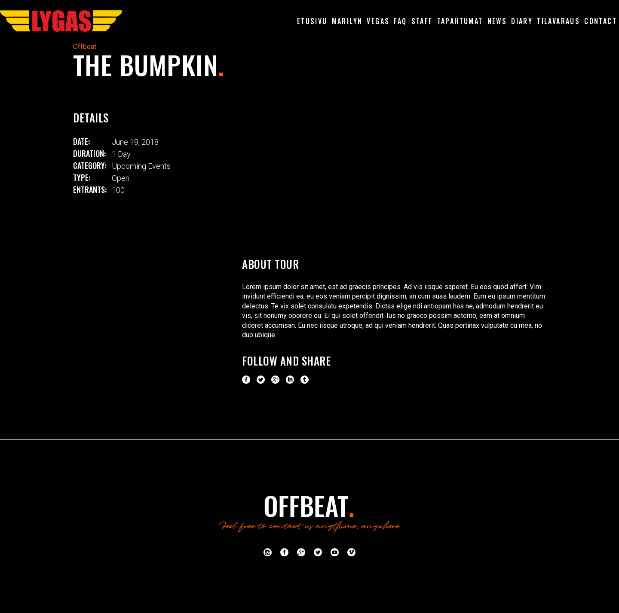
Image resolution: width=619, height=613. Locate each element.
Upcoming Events (141, 166)
